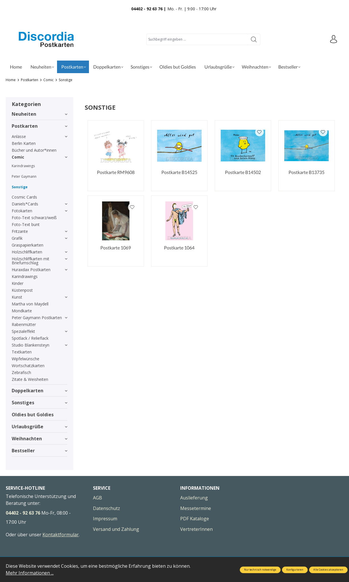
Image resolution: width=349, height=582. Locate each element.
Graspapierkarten (27, 245)
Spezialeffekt (39, 331)
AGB (97, 498)
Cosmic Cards (24, 197)
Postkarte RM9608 (116, 172)
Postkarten (39, 126)
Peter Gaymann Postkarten (39, 317)
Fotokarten (39, 210)
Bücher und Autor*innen (34, 150)
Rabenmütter (24, 324)
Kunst (39, 297)
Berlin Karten (24, 143)
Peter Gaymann (24, 176)
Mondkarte (22, 310)
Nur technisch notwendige (260, 569)
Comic (39, 157)
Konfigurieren (294, 569)
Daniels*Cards (39, 204)
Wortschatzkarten (28, 365)
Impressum (105, 518)
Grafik (39, 238)
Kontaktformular (60, 534)
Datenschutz (106, 508)
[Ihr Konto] (333, 39)
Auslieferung (194, 498)
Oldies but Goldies (33, 414)
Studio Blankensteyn (39, 345)
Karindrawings (23, 165)
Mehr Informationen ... (30, 573)
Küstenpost (22, 290)
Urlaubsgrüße (39, 426)
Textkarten (22, 352)
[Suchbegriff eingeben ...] (196, 39)
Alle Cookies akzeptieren (328, 569)
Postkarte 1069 (115, 247)
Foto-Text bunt (26, 224)
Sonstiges (39, 402)
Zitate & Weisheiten (30, 379)
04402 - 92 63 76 (23, 513)
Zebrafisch (21, 372)
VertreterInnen (196, 529)
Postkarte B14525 (179, 172)
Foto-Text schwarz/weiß (34, 217)
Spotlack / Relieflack (30, 338)
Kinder (17, 283)
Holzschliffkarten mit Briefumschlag (39, 260)
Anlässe (39, 136)
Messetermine (195, 508)
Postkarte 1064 (179, 247)
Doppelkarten (39, 390)
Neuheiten (39, 114)
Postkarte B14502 (243, 172)
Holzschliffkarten (39, 252)
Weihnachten (39, 438)
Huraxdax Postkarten (39, 269)
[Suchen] (253, 39)
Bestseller (39, 450)
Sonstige (20, 187)
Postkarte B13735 (306, 172)
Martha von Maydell (30, 304)
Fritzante (39, 231)
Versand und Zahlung (116, 529)
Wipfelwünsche (25, 358)
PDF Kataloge (194, 518)
